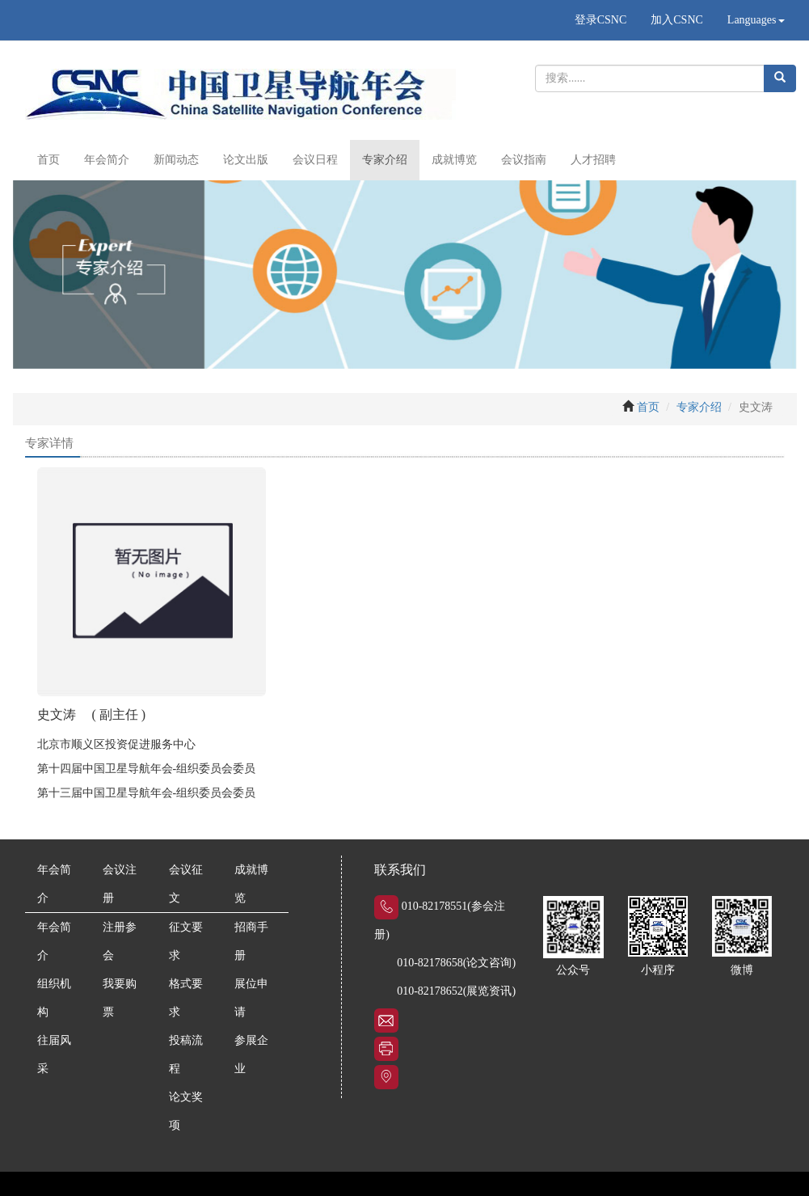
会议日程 (315, 160)
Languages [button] (756, 20)
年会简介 (106, 160)
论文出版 (245, 160)
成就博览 (454, 160)
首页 (48, 160)
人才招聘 (593, 160)
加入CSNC (677, 20)
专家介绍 (384, 160)
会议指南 (523, 160)
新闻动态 (176, 160)
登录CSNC (601, 20)
